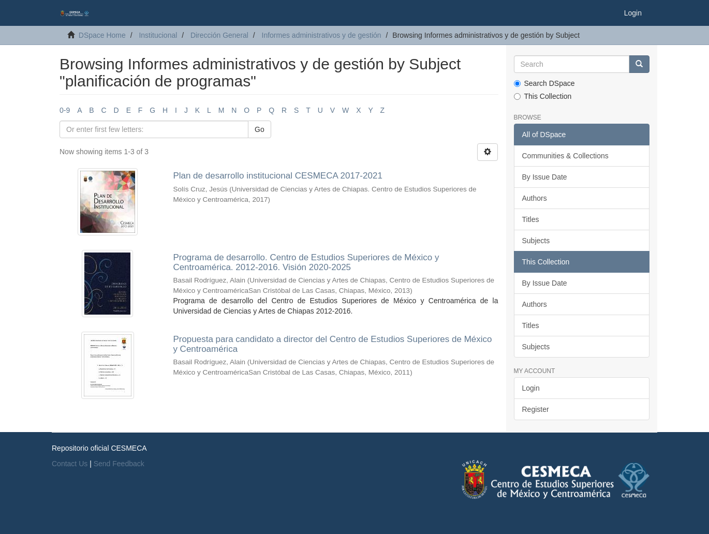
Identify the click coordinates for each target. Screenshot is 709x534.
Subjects (536, 240)
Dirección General (219, 35)
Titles (530, 219)
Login (531, 388)
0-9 (65, 110)
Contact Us (69, 463)
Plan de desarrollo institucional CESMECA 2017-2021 (277, 176)
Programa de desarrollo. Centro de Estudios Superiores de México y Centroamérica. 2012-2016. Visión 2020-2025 (306, 262)
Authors (534, 198)
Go (259, 129)
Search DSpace (544, 83)
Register (535, 409)
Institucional (158, 35)
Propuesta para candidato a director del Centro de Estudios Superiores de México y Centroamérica (332, 344)
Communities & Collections (565, 156)
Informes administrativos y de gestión (321, 35)
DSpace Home (102, 35)
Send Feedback (119, 463)
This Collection (543, 96)
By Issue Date (544, 177)
